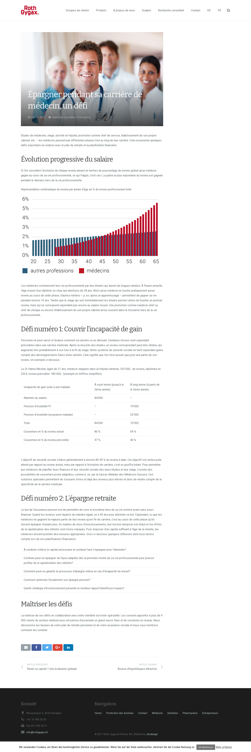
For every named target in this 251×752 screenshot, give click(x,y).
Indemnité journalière (64, 117)
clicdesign (152, 734)
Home (98, 713)
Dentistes (173, 713)
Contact (142, 713)
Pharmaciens (190, 713)
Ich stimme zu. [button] (206, 747)
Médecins (157, 713)
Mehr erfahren (224, 747)
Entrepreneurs (210, 713)
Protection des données (120, 713)
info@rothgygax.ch (37, 732)
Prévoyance (84, 117)
